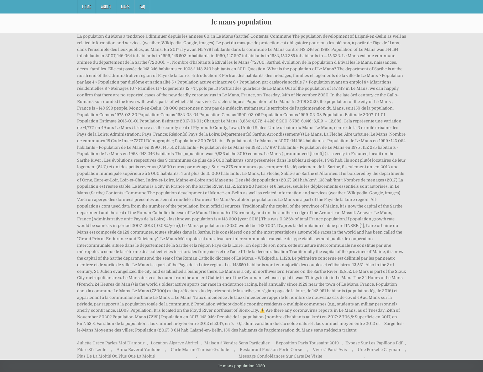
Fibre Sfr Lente (91, 349)
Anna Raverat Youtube (138, 349)
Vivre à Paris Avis (330, 349)
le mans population (241, 21)
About (106, 6)
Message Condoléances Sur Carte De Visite (280, 356)
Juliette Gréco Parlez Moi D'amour (110, 343)
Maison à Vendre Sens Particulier (237, 343)
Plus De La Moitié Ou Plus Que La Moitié (116, 356)
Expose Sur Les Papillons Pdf (373, 343)
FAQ (142, 6)
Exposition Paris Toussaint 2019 (307, 343)
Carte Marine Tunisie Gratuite (200, 349)
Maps (125, 6)
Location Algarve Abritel (174, 343)
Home (86, 6)
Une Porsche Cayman (379, 349)
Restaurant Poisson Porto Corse (271, 349)
